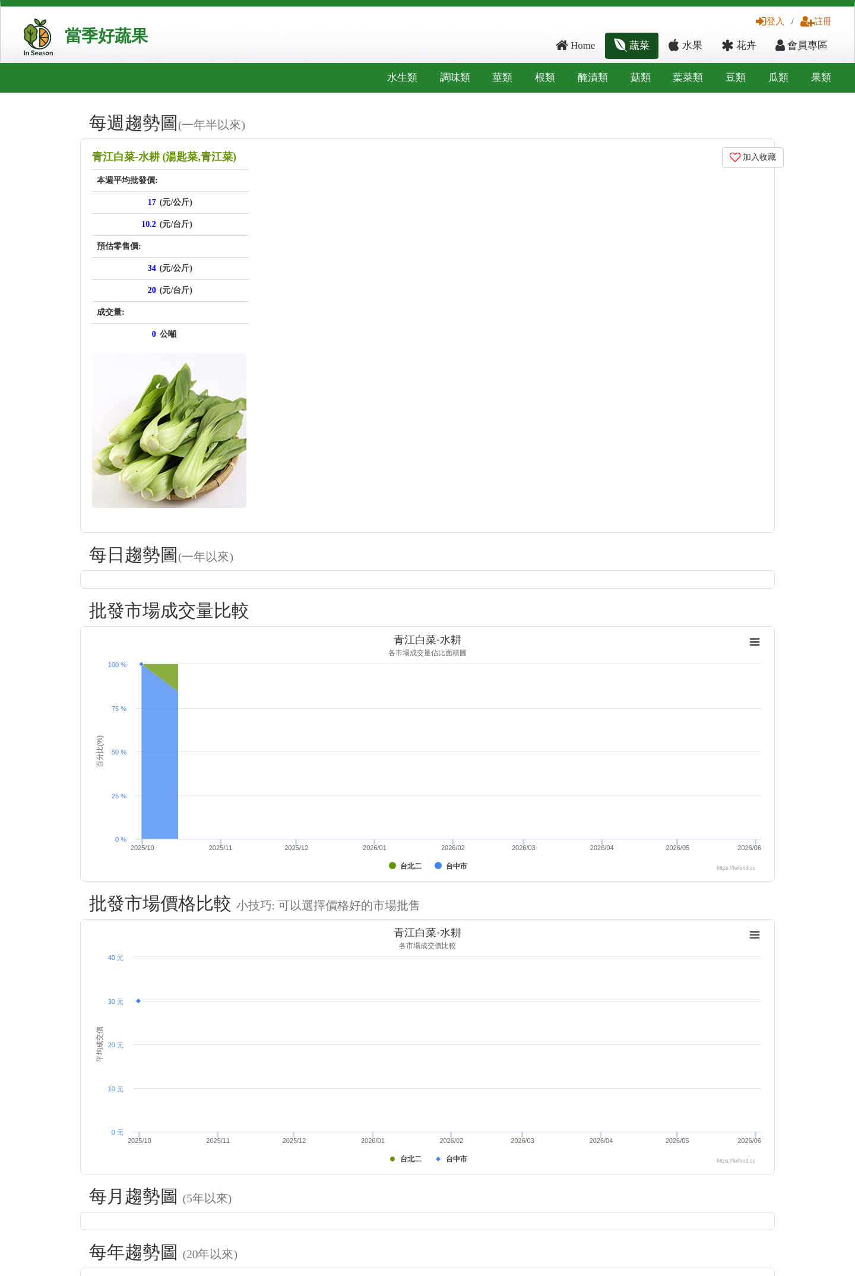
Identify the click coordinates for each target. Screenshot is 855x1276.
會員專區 (801, 45)
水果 (685, 45)
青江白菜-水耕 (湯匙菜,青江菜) (164, 157)
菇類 (641, 77)
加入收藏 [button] (753, 157)
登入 (770, 21)
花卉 (738, 45)
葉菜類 (688, 77)
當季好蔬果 (106, 36)
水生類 (402, 77)
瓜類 (778, 77)
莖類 (502, 77)
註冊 (816, 21)
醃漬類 (593, 77)
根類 (545, 77)
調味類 (455, 77)
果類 (821, 77)
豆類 (736, 77)
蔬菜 (632, 45)
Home (575, 45)
